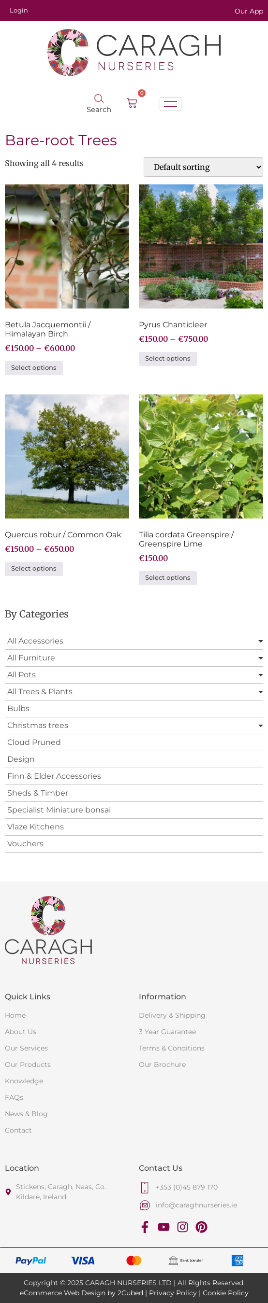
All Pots (21, 674)
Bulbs (18, 708)
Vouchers (25, 843)
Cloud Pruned (34, 742)
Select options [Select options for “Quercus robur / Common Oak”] (34, 568)
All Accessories (35, 640)
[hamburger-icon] (170, 104)
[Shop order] (203, 167)
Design (21, 759)
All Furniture (31, 657)
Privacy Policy (173, 1293)
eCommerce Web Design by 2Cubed (81, 1293)
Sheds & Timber (37, 793)
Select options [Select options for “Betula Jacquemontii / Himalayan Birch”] (34, 367)
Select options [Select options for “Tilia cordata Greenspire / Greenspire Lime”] (168, 577)
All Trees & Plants (40, 691)
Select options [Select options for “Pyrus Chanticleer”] (168, 358)
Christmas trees (37, 725)
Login (19, 10)
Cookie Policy (226, 1293)
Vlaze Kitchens (35, 826)
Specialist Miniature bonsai (59, 809)
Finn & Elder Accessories (54, 776)
